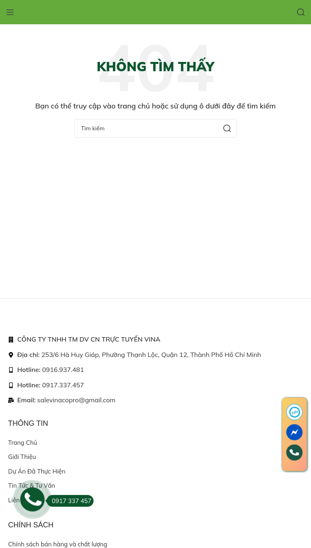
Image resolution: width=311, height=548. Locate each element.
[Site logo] (155, 11)
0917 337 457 (69, 501)
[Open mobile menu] (10, 12)
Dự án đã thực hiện (36, 471)
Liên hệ (18, 500)
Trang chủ (22, 442)
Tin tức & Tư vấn (31, 485)
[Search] (301, 12)
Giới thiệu (22, 457)
